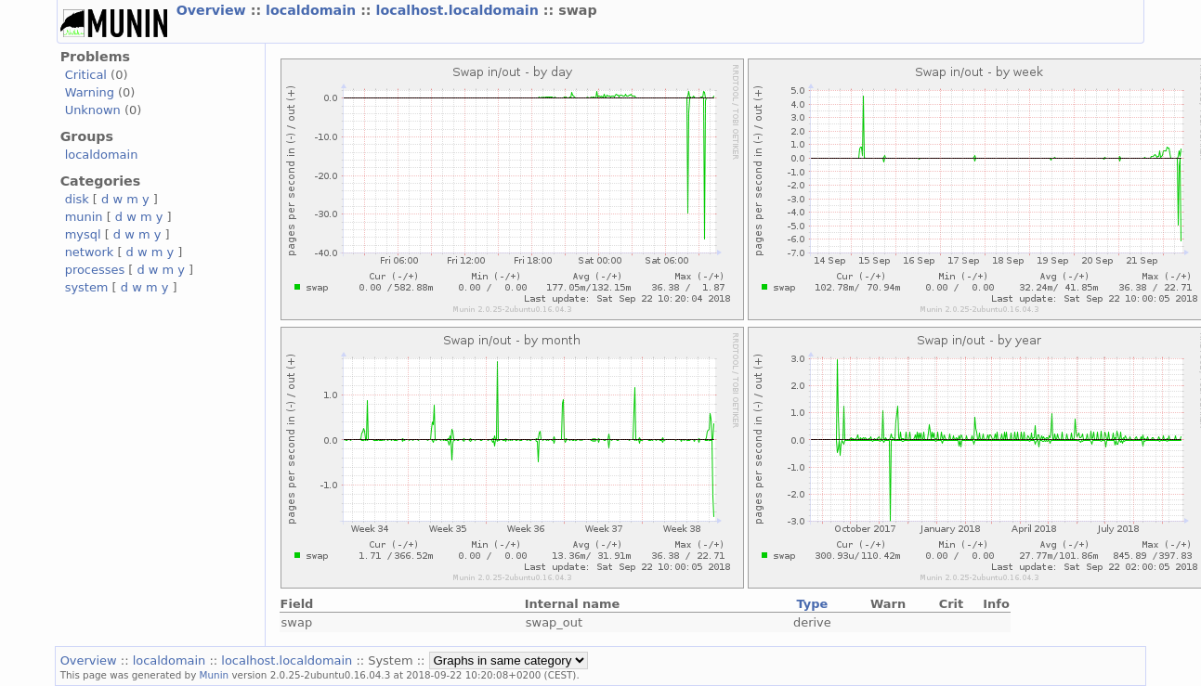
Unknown (93, 110)
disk (77, 199)
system (87, 287)
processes (95, 270)
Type (812, 604)
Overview (213, 10)
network (89, 252)
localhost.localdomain (459, 10)
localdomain (313, 10)
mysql (83, 234)
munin (84, 217)
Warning (89, 92)
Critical (86, 75)
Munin (214, 674)
